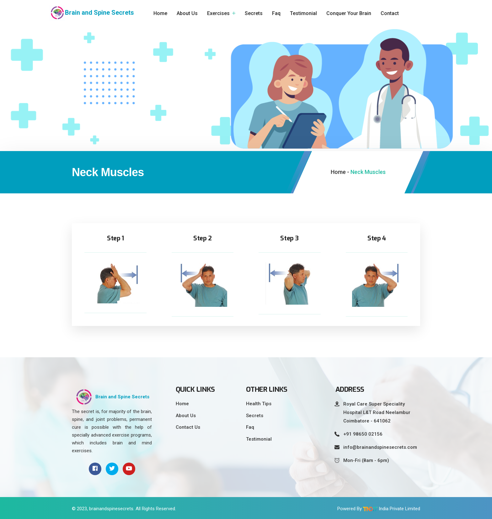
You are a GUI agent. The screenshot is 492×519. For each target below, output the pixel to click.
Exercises (218, 13)
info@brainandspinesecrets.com (380, 447)
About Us (187, 13)
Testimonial (303, 13)
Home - (340, 172)
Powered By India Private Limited (378, 508)
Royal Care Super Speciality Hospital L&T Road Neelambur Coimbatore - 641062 (376, 412)
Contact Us (188, 427)
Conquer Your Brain (348, 13)
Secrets (254, 13)
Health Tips (258, 403)
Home (160, 13)
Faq (276, 13)
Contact (390, 13)
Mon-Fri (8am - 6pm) (366, 460)
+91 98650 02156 (362, 434)
